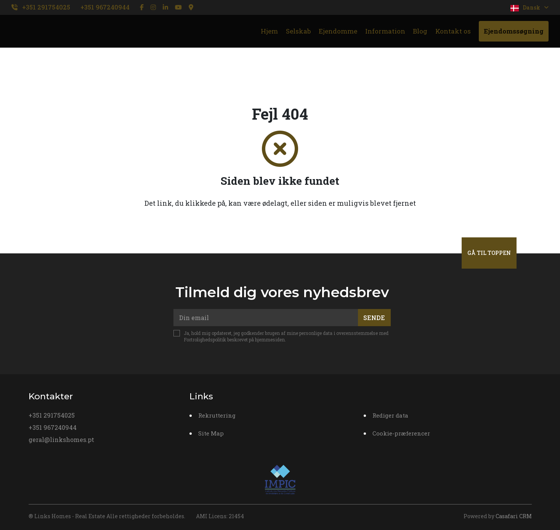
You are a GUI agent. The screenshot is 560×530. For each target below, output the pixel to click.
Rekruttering (217, 415)
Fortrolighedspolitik (205, 339)
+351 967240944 (105, 7)
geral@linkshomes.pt (61, 440)
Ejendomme (338, 31)
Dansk (529, 7)
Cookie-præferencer (401, 433)
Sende (374, 318)
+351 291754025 (46, 7)
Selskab (298, 31)
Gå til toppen (489, 252)
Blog (420, 31)
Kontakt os (453, 31)
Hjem (269, 31)
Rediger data (390, 415)
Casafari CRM (514, 516)
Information (385, 31)
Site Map (211, 433)
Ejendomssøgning (514, 31)
